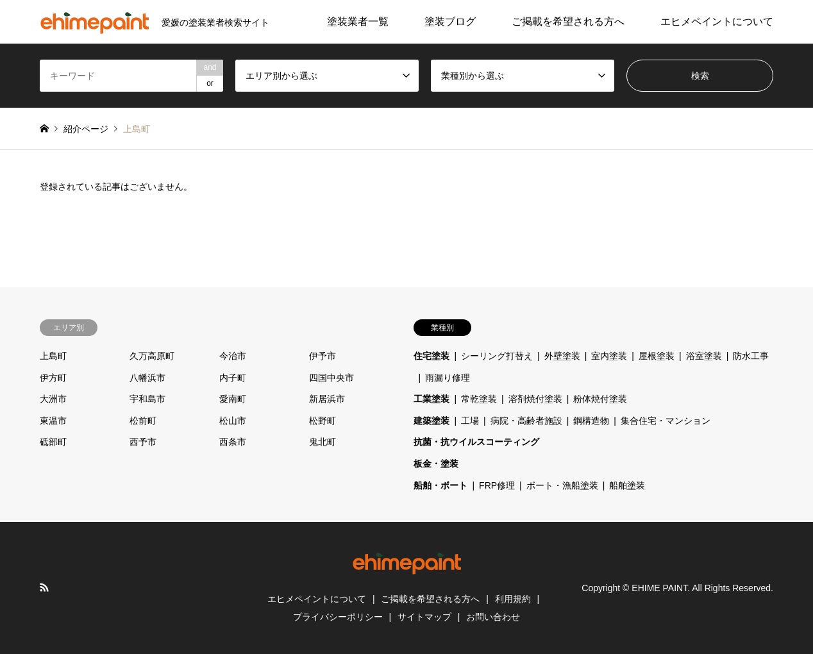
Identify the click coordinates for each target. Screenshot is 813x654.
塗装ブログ (450, 21)
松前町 (143, 420)
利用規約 (513, 599)
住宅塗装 (431, 356)
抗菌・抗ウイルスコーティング (476, 442)
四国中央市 (331, 378)
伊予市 (322, 356)
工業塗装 (431, 399)
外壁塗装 (562, 356)
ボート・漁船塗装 (562, 485)
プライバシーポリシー (338, 617)
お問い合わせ (493, 617)
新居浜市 (327, 399)
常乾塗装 (479, 399)
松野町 (322, 420)
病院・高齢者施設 (526, 420)
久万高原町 (152, 356)
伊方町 (53, 378)
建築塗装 (431, 420)
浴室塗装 (704, 356)
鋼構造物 (591, 420)
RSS (44, 587)
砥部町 (53, 442)
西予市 (143, 442)
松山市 (232, 420)
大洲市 (53, 399)
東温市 (53, 420)
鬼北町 (322, 442)
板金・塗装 (436, 463)
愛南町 (232, 399)
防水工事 (751, 356)
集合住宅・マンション (665, 420)
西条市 (232, 442)
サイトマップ (424, 617)
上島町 (53, 356)
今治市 (232, 356)
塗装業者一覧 (358, 21)
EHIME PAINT (659, 588)
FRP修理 (497, 485)
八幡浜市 (147, 378)
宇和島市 (147, 399)
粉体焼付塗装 (600, 399)
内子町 (232, 378)
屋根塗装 (657, 356)
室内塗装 (609, 356)
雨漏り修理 (447, 378)
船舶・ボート (440, 485)
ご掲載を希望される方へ (568, 21)
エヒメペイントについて (716, 21)
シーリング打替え (497, 356)
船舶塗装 (627, 485)
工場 (470, 420)
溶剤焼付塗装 (535, 399)
